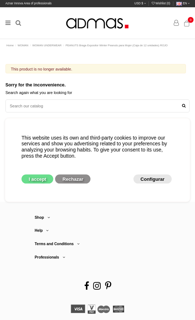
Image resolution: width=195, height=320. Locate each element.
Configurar (152, 179)
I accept (37, 179)
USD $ (140, 3)
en (183, 3)
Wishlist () (161, 3)
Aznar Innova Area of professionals (28, 3)
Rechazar (72, 179)
